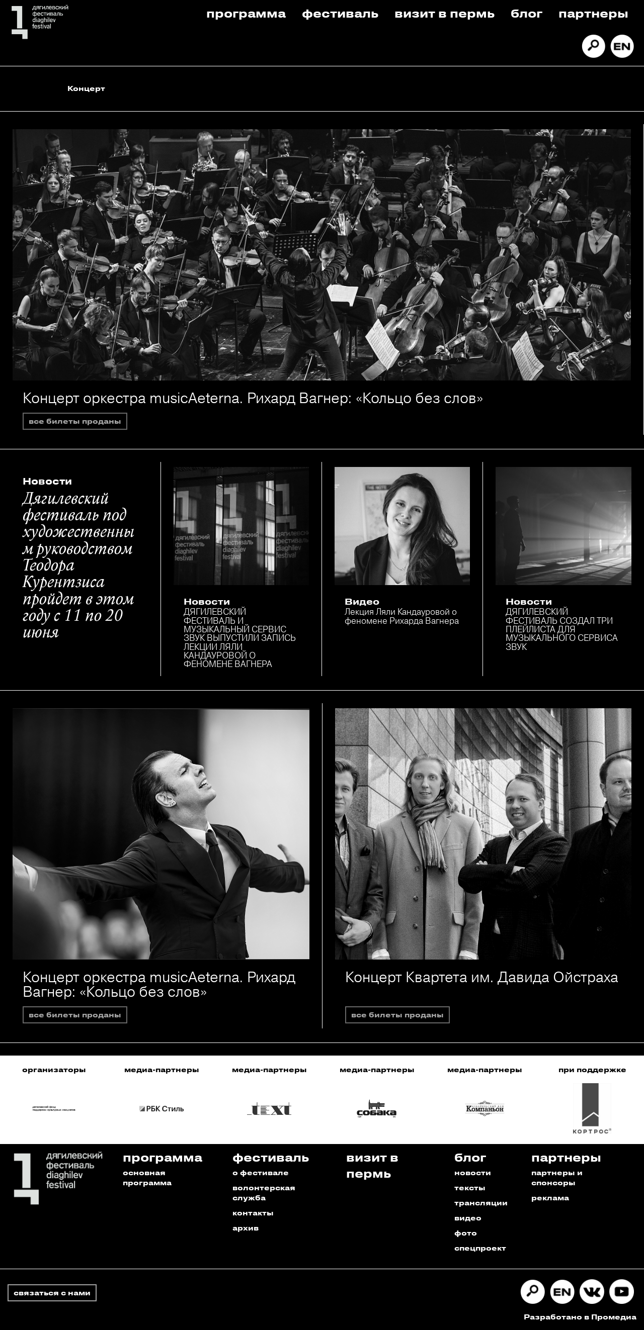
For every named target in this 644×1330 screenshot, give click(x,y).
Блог (526, 13)
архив (245, 1227)
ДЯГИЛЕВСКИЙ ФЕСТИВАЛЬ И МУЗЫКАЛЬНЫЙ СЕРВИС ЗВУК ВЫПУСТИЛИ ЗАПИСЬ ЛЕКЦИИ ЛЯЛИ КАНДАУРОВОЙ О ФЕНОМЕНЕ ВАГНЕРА (240, 637)
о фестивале (260, 1172)
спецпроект (480, 1248)
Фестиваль (340, 13)
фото (465, 1232)
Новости (47, 481)
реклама (550, 1197)
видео (467, 1217)
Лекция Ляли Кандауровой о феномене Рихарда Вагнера (402, 615)
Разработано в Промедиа (580, 1316)
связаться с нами (52, 1292)
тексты (470, 1187)
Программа (246, 13)
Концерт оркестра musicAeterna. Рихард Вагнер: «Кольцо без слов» (253, 398)
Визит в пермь (444, 13)
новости (472, 1172)
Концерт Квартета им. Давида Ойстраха (481, 977)
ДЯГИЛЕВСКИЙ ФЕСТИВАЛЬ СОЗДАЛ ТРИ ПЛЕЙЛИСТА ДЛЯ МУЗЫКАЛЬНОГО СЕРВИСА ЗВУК (562, 628)
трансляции (481, 1202)
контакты (253, 1212)
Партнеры (593, 13)
